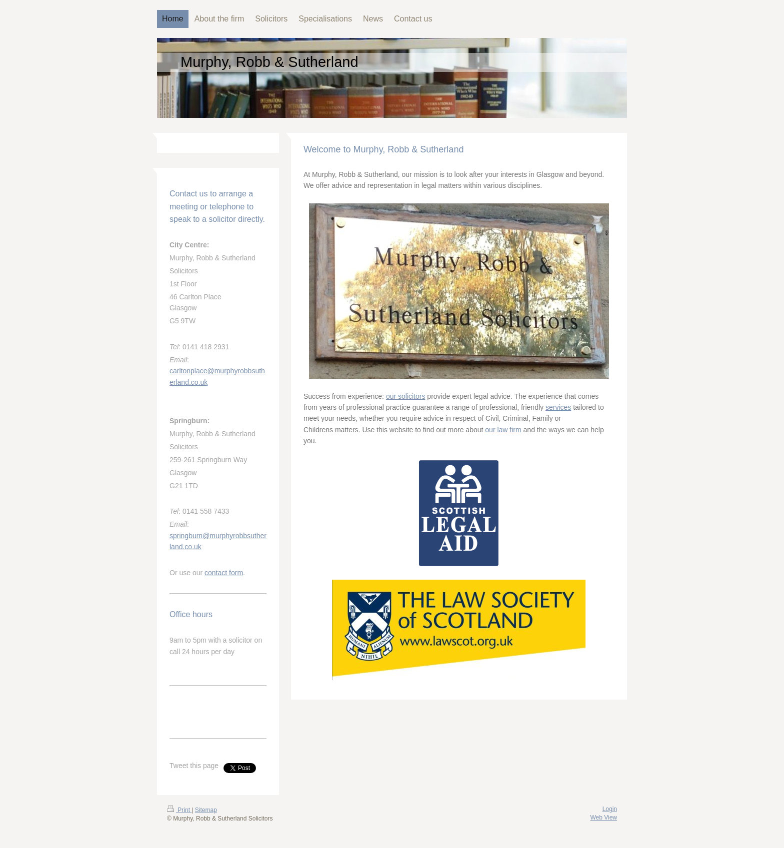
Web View (603, 817)
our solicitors (406, 396)
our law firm (503, 430)
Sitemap (206, 810)
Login (609, 809)
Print (179, 810)
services (558, 407)
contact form (223, 573)
